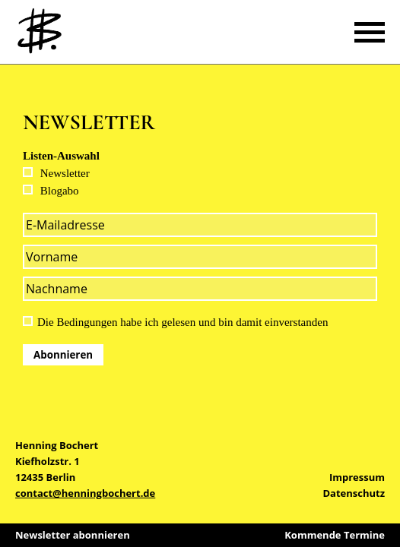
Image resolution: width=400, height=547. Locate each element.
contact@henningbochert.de (85, 493)
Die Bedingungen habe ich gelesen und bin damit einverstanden (182, 322)
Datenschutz (353, 493)
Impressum (357, 477)
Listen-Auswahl (61, 156)
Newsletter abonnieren (72, 535)
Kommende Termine (334, 535)
